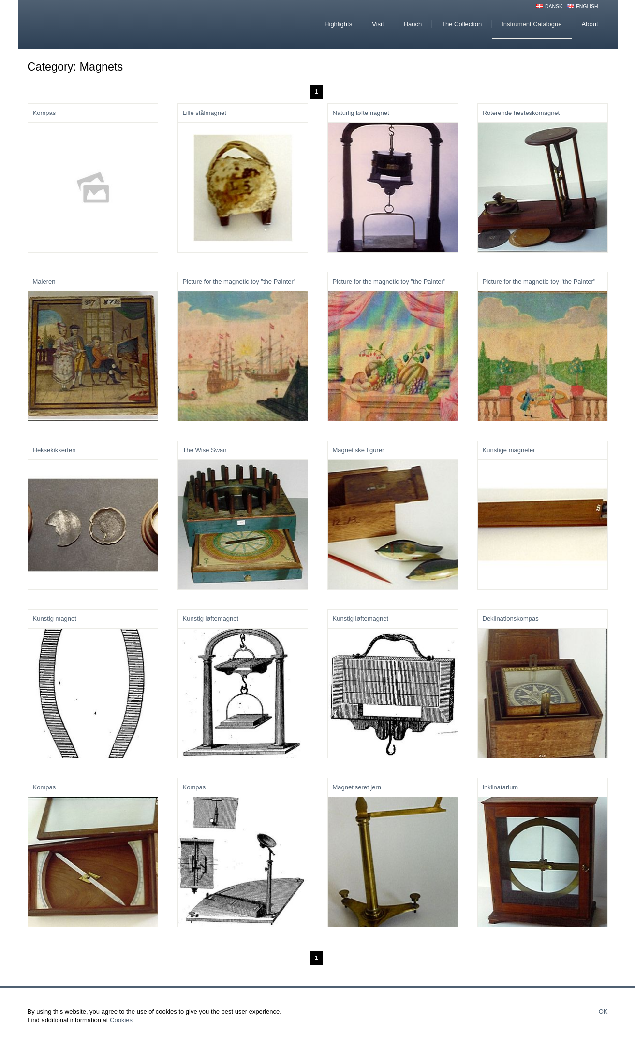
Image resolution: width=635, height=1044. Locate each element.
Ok (603, 1011)
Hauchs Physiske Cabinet (109, 24)
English (587, 6)
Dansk (553, 6)
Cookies (121, 1020)
